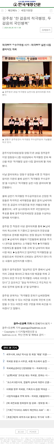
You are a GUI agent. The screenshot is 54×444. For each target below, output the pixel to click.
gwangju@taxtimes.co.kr (33, 327)
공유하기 (51, 10)
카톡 (16, 33)
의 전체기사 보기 (32, 323)
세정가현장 (27, 10)
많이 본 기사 (10, 348)
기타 (21, 33)
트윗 (10, 33)
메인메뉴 (12, 10)
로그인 (21, 431)
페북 (4, 33)
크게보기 (46, 30)
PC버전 (33, 431)
